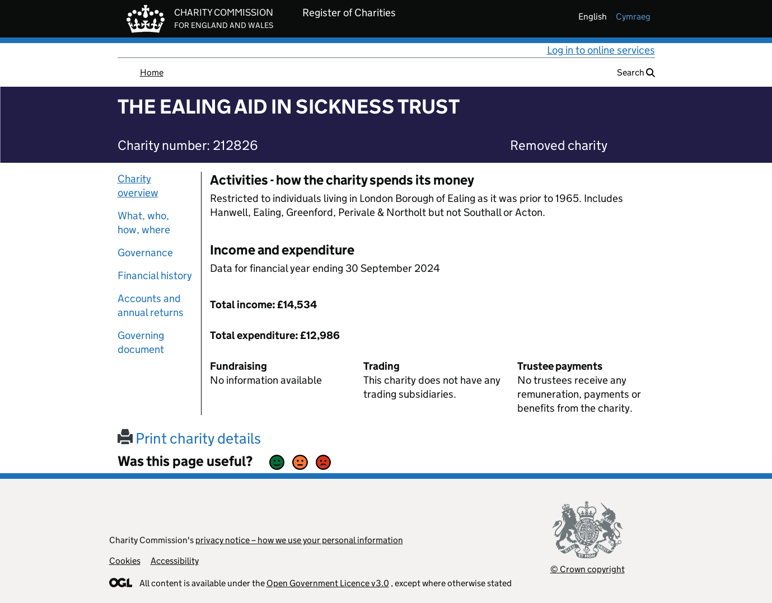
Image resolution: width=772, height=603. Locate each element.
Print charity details (189, 438)
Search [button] (636, 72)
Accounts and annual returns (151, 305)
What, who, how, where (144, 222)
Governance (145, 252)
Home (151, 72)
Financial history (155, 275)
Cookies (125, 560)
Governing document (141, 342)
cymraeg (633, 16)
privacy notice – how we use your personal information (299, 540)
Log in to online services (601, 50)
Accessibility (175, 560)
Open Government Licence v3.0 (327, 583)
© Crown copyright (587, 569)
